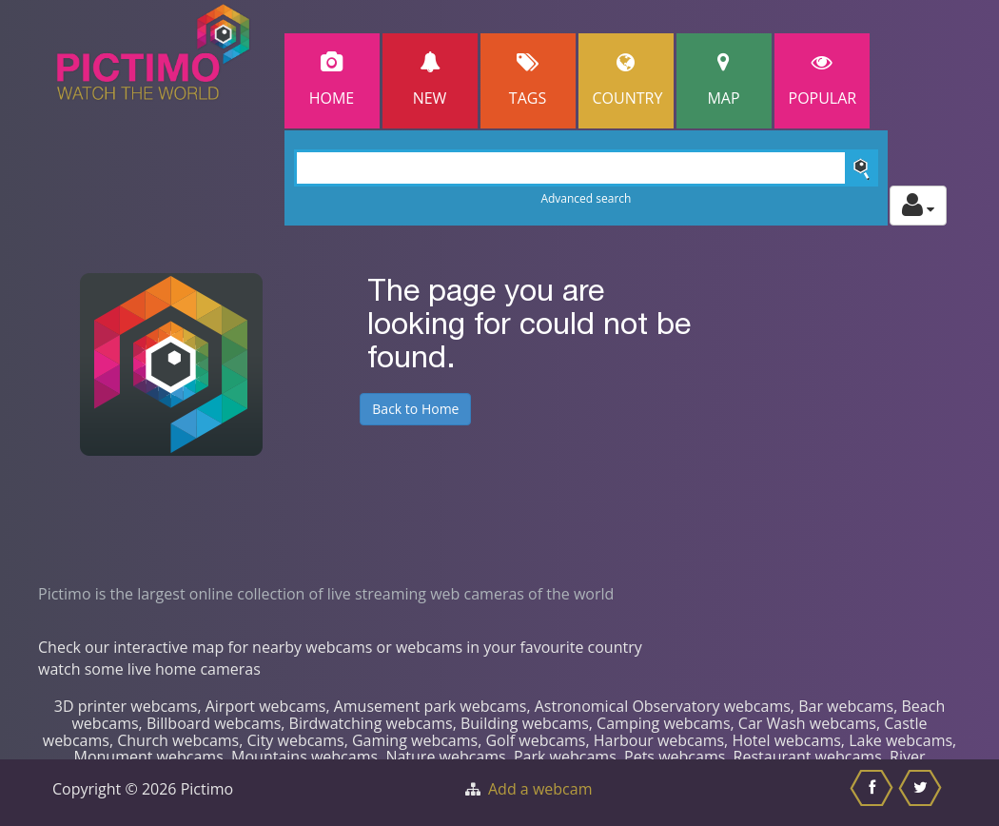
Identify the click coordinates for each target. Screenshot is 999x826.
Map (724, 80)
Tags (528, 80)
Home (332, 80)
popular (823, 80)
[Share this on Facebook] (874, 792)
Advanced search (585, 198)
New (430, 80)
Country (628, 80)
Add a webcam (540, 788)
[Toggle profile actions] (918, 206)
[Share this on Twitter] (922, 792)
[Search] (586, 168)
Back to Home (415, 409)
